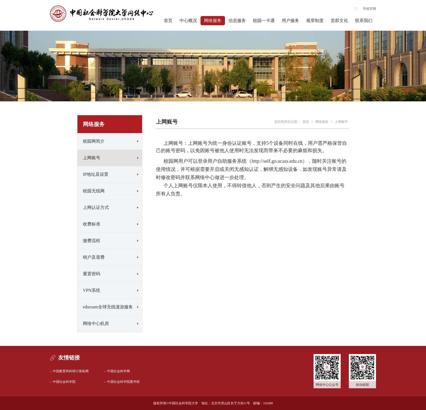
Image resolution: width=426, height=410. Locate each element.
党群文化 (339, 20)
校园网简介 (94, 141)
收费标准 (91, 224)
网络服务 (212, 20)
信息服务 (237, 20)
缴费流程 (91, 240)
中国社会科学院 (64, 382)
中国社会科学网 (118, 371)
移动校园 (362, 385)
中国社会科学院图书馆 (123, 382)
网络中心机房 (96, 323)
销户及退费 (94, 257)
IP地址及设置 (95, 174)
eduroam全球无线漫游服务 (108, 307)
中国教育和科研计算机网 (71, 371)
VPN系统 (91, 290)
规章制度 (315, 20)
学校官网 (369, 9)
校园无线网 (94, 191)
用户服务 (290, 20)
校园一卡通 (264, 20)
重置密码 (91, 273)
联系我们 (363, 20)
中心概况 (188, 20)
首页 (168, 20)
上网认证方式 (96, 207)
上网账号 (91, 157)
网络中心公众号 (327, 385)
